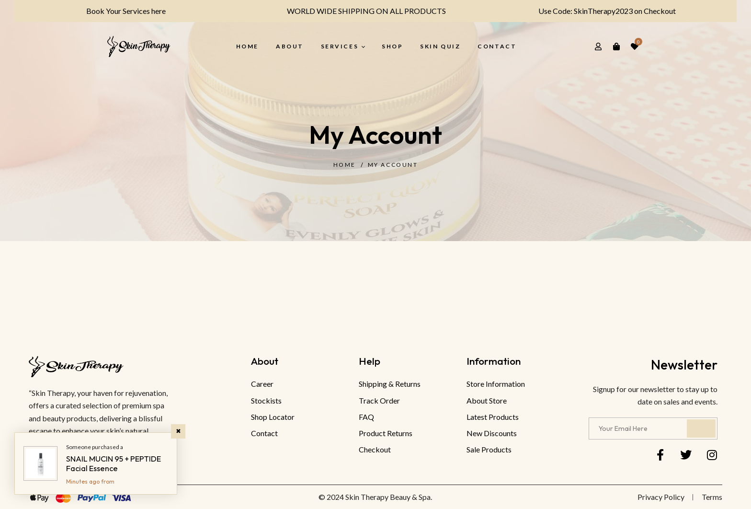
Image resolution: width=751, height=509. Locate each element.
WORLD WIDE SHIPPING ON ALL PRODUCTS (360, 10)
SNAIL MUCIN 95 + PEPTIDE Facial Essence (113, 463)
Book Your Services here (119, 10)
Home (344, 164)
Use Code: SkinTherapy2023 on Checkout (601, 10)
